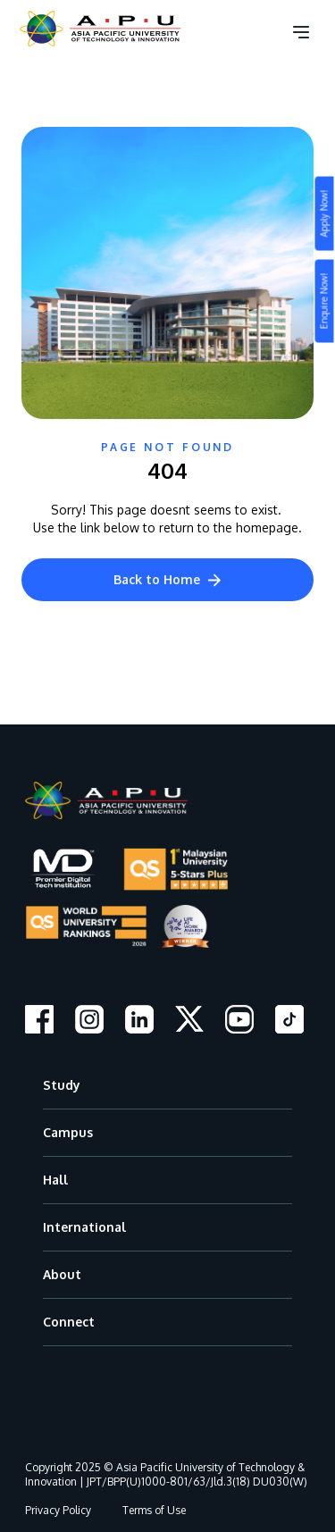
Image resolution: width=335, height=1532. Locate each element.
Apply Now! (324, 214)
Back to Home (167, 579)
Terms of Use (154, 1510)
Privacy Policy (58, 1510)
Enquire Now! (324, 301)
